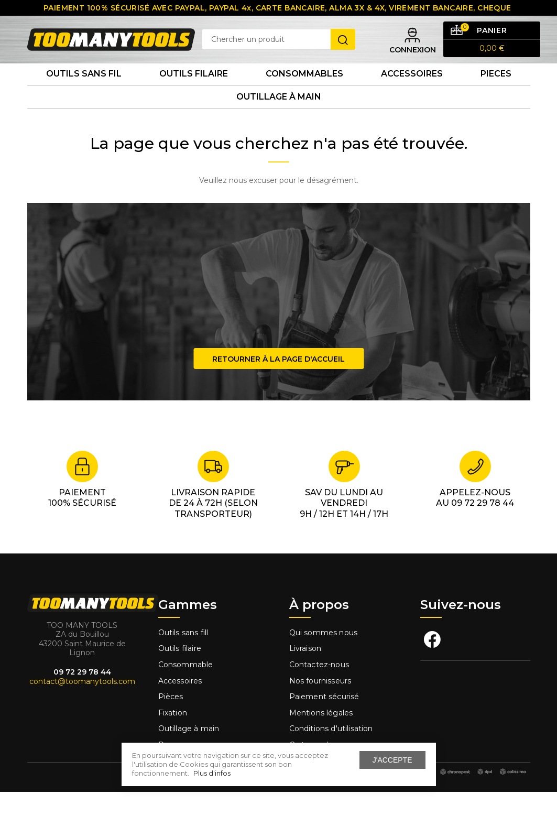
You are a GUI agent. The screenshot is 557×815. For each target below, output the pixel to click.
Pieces (495, 89)
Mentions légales (322, 736)
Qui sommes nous (323, 655)
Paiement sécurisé (324, 719)
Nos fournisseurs (320, 703)
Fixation (172, 736)
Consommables (304, 89)
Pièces (170, 719)
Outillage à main (278, 117)
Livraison (305, 671)
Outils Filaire (193, 89)
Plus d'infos (212, 773)
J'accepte (392, 760)
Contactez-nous (319, 687)
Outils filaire (179, 671)
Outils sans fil (84, 89)
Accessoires (412, 89)
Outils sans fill (183, 655)
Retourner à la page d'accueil (278, 381)
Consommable (185, 687)
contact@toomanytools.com (82, 704)
